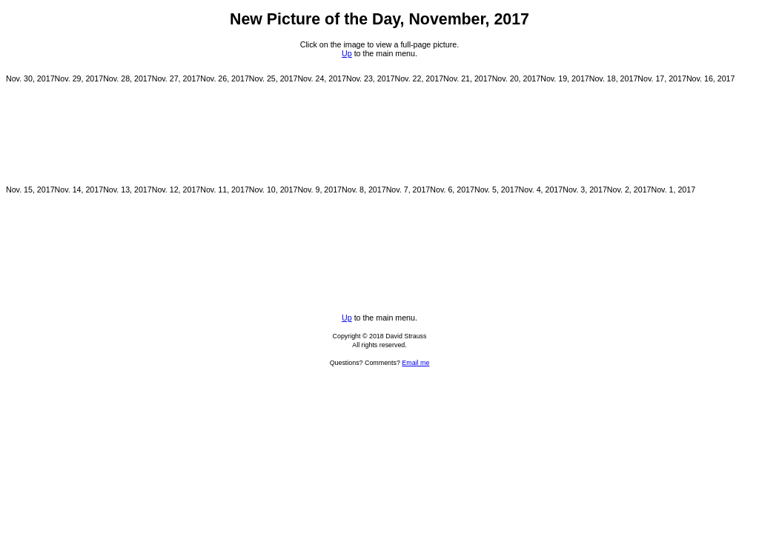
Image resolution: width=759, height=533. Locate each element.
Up (347, 53)
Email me (415, 362)
